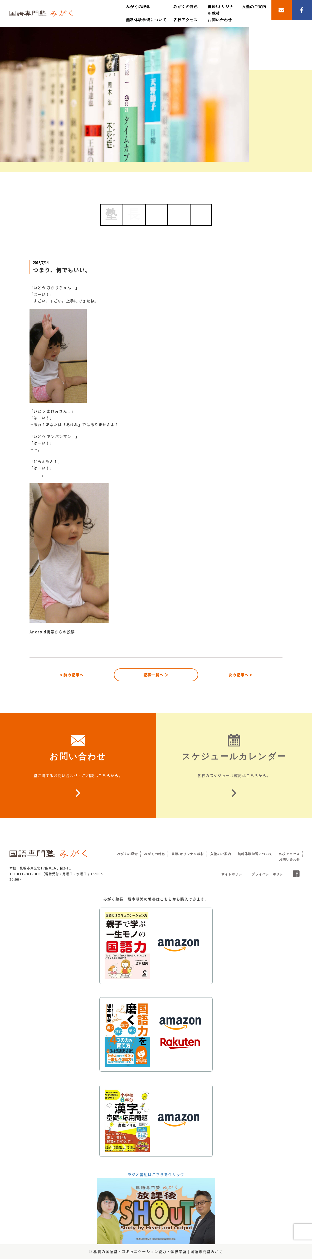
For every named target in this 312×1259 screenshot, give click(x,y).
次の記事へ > (240, 674)
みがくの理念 (138, 6)
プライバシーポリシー (269, 874)
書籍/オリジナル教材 (188, 854)
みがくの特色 (185, 6)
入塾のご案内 (254, 6)
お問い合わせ (220, 20)
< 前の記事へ (72, 674)
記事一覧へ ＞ (156, 674)
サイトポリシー (233, 874)
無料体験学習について (146, 20)
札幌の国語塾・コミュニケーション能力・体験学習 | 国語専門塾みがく (158, 1251)
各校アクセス (185, 20)
